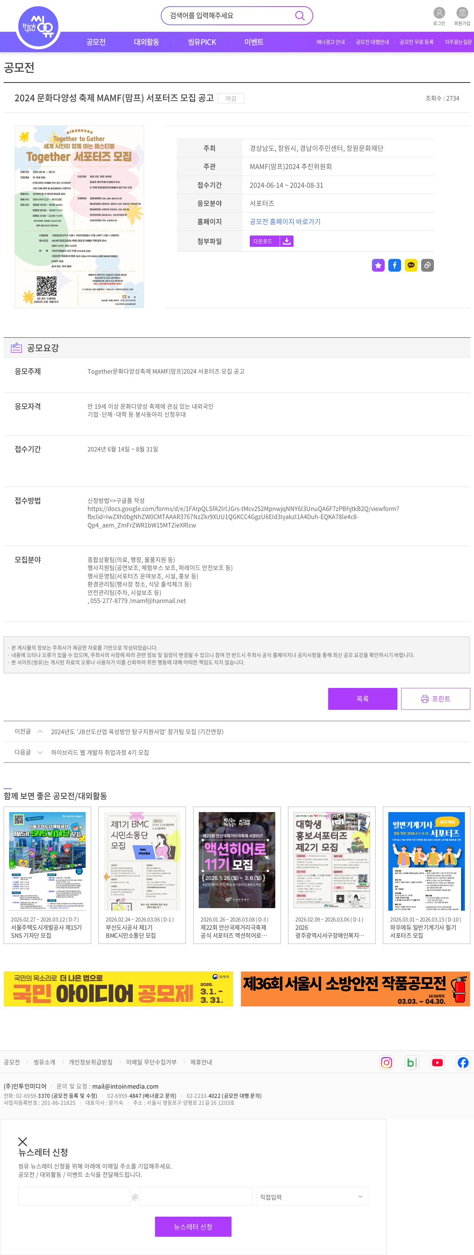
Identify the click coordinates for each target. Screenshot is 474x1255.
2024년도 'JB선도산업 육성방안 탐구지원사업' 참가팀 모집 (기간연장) (137, 731)
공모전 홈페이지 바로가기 (285, 221)
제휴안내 (201, 1061)
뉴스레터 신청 (193, 1227)
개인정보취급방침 (91, 1061)
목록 (363, 699)
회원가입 (462, 16)
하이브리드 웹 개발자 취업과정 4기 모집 (100, 752)
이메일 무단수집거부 (151, 1061)
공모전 (12, 1061)
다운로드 (262, 241)
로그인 (439, 16)
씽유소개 (44, 1061)
